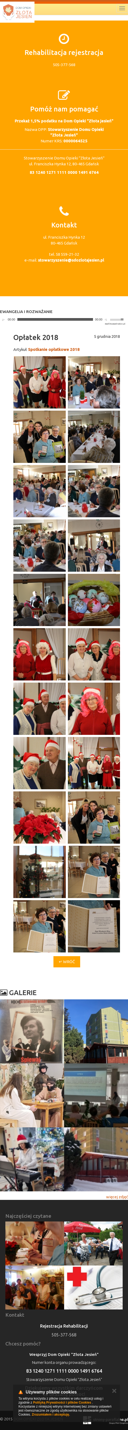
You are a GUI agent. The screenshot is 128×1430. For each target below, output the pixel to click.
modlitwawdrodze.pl (115, 324)
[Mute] (106, 319)
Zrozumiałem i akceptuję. (51, 1414)
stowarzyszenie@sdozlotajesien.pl (71, 260)
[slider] (55, 319)
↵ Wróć (67, 961)
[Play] (3, 319)
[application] (62, 319)
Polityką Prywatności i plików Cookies (62, 1402)
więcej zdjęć (117, 1197)
